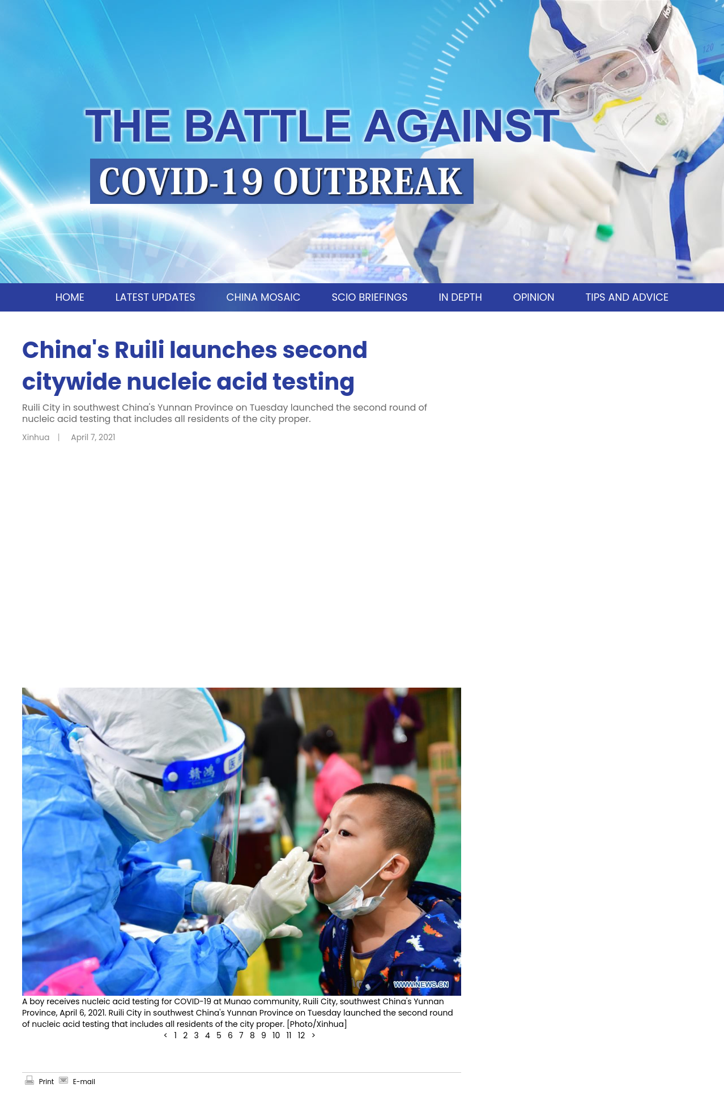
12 (301, 1035)
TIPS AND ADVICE (626, 297)
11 (289, 1035)
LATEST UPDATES (155, 297)
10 (276, 1035)
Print (46, 1081)
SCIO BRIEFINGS (369, 297)
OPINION (534, 297)
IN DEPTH (460, 297)
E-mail (84, 1081)
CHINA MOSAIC (264, 297)
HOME (70, 297)
